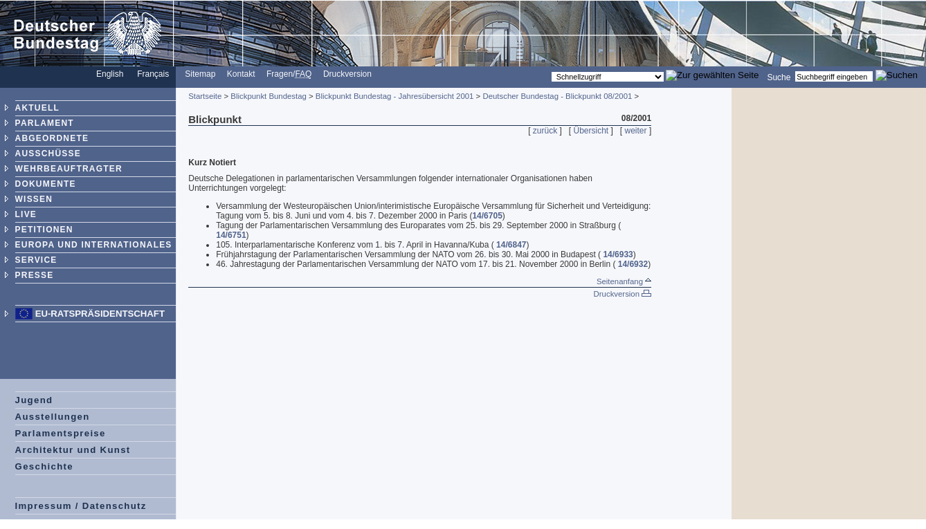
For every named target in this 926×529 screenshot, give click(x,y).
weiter (636, 131)
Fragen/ (288, 74)
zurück (545, 131)
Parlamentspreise (60, 433)
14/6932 (633, 264)
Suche (778, 77)
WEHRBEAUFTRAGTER (68, 169)
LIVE (26, 214)
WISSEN (34, 199)
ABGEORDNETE (52, 138)
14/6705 (487, 216)
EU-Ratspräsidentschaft (100, 313)
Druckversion (347, 74)
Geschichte (44, 466)
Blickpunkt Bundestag (268, 96)
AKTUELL (37, 108)
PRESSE (34, 275)
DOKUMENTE (45, 184)
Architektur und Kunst (73, 450)
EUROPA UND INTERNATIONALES (93, 245)
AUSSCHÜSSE (48, 153)
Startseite (204, 96)
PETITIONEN (44, 229)
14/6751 (231, 235)
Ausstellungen (52, 416)
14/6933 (618, 254)
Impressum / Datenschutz (81, 506)
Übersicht (591, 131)
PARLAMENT (44, 123)
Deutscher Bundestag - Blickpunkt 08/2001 (557, 96)
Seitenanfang (624, 281)
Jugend (34, 400)
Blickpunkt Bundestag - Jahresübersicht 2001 (395, 96)
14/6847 (511, 245)
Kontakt (241, 74)
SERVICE (36, 260)
